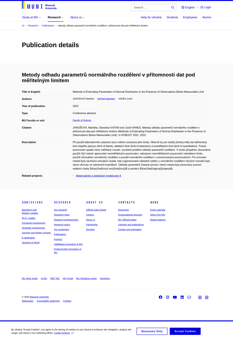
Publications (60, 234)
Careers (90, 214)
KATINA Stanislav (106, 98)
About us (94, 202)
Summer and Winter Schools (36, 232)
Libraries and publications (131, 224)
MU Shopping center (86, 278)
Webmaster (27, 301)
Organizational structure (130, 214)
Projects (58, 239)
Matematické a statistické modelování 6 (98, 175)
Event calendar (157, 210)
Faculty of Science (82, 120)
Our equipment (61, 229)
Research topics (62, 224)
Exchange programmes (33, 223)
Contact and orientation (130, 229)
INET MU (55, 278)
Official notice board (96, 210)
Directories (123, 210)
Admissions (32, 202)
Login (205, 7)
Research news (62, 214)
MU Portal (68, 278)
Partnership (92, 224)
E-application (28, 237)
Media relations (158, 219)
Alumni (206, 17)
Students (172, 17)
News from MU (157, 214)
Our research (60, 210)
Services (90, 229)
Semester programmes (33, 228)
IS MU (44, 278)
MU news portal (30, 278)
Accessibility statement (48, 301)
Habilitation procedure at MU (68, 244)
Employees (190, 17)
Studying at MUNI (31, 242)
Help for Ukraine (151, 17)
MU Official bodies (127, 219)
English (188, 7)
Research (62, 202)
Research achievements (66, 219)
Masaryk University (39, 297)
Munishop (105, 278)
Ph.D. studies (28, 218)
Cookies (67, 301)
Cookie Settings (64, 334)
